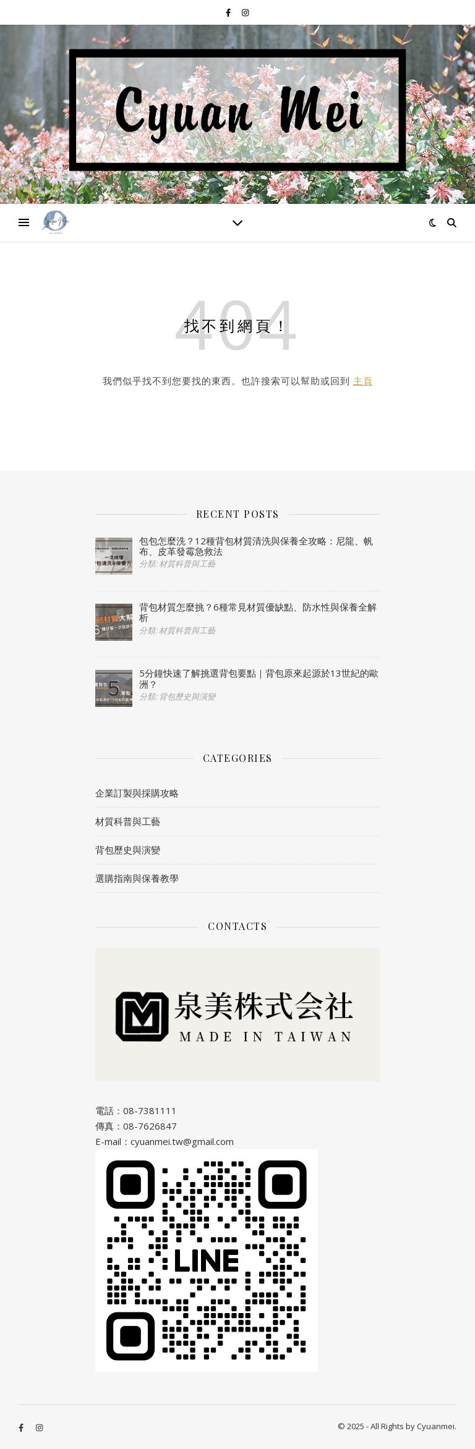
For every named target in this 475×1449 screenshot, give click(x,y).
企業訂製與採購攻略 (137, 793)
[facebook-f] (229, 12)
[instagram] (245, 12)
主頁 (363, 380)
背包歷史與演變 (127, 849)
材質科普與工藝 (127, 821)
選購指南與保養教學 (137, 878)
